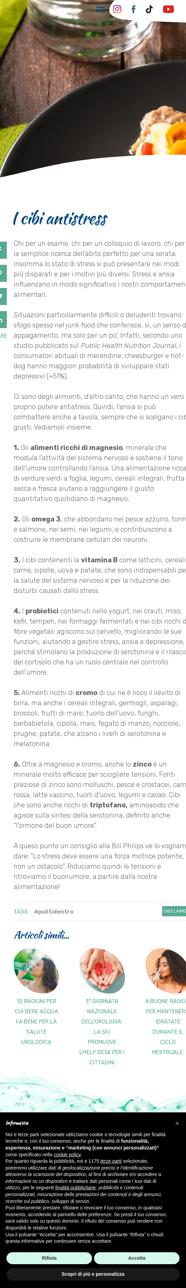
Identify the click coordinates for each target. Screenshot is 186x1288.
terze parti (111, 1161)
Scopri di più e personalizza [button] (93, 1274)
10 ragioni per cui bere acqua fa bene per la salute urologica (36, 1021)
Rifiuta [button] (49, 1258)
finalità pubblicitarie (75, 1187)
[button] (177, 1123)
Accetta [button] (136, 1258)
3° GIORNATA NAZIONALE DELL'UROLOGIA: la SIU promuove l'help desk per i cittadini (102, 1032)
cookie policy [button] (67, 1154)
